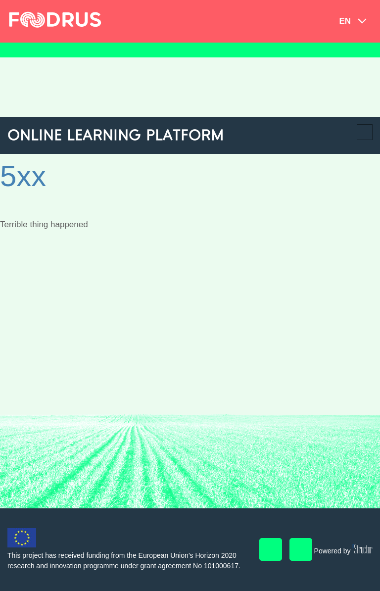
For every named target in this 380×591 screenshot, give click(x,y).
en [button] (345, 21)
